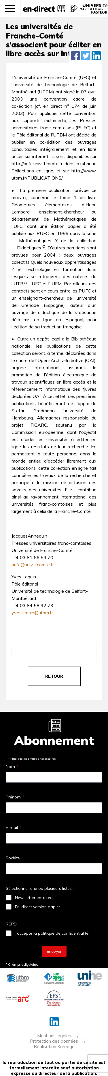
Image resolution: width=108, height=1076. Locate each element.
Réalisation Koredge (54, 1046)
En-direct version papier (37, 906)
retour (54, 676)
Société (13, 858)
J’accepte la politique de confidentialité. (52, 933)
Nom (12, 766)
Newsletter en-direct (34, 897)
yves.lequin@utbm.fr (32, 612)
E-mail (13, 827)
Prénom (15, 797)
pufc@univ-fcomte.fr (33, 564)
